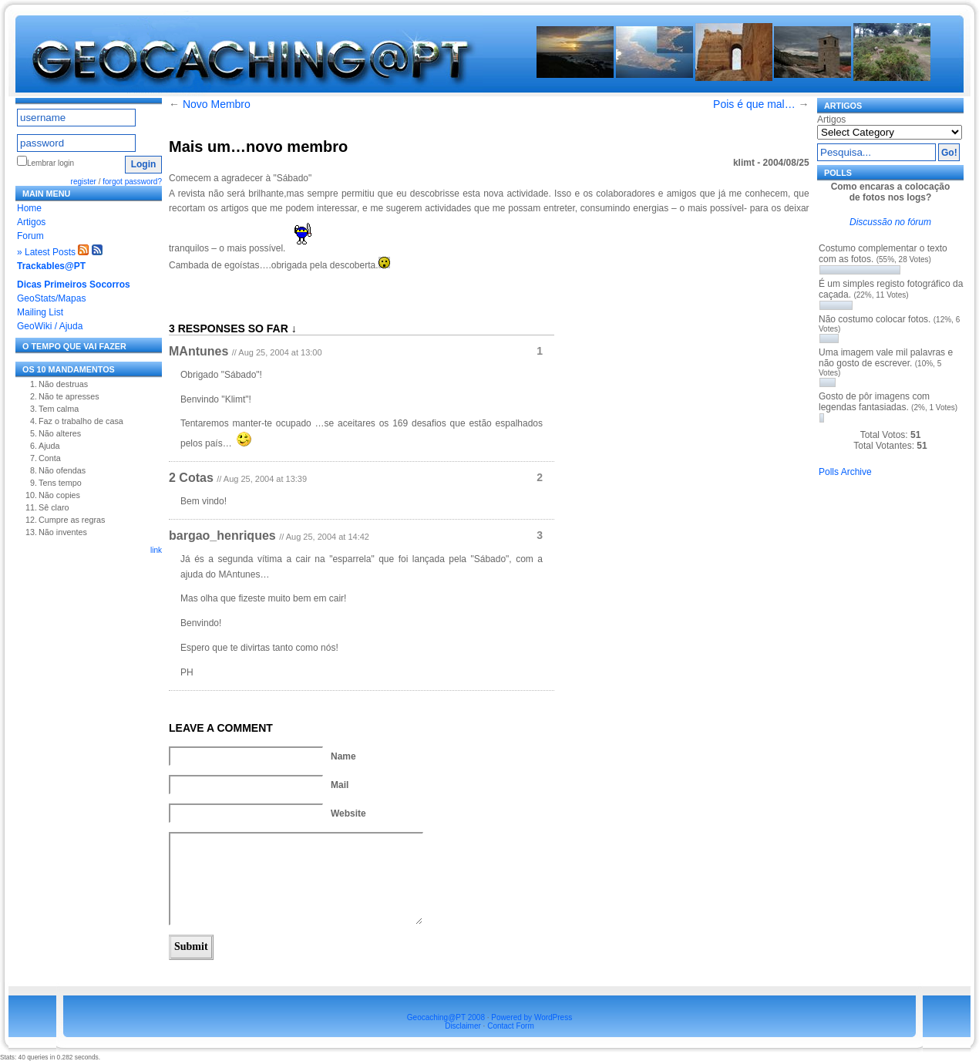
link (156, 550)
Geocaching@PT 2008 (446, 1017)
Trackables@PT (51, 266)
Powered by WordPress (531, 1017)
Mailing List (40, 312)
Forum (30, 236)
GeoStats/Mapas (51, 298)
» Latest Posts (46, 252)
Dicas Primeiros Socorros (73, 284)
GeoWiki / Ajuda (49, 326)
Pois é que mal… (754, 104)
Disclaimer (463, 1026)
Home (29, 208)
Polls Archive (845, 472)
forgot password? (132, 181)
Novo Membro (217, 104)
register (83, 181)
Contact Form (510, 1026)
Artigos (31, 222)
